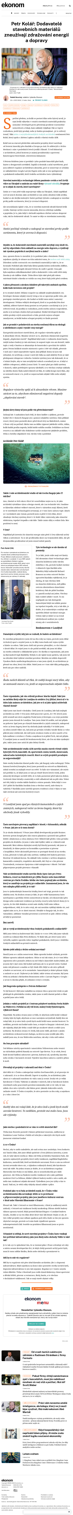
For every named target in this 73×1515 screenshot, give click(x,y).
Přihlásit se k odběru (36, 1324)
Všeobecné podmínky (27, 1499)
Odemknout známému (43, 1288)
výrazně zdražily (51, 183)
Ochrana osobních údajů (48, 1499)
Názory (16, 13)
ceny (5, 105)
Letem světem (31, 1453)
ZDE (53, 1333)
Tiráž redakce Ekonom (8, 1497)
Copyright (4, 1483)
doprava (30, 105)
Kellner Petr (55, 105)
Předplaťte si (47, 6)
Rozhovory (31, 13)
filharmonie (16, 108)
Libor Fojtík (16, 93)
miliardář (46, 105)
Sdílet (26, 1288)
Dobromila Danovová (23, 1501)
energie (23, 105)
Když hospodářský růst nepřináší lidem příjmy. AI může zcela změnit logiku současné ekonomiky (43, 1432)
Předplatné (5, 1499)
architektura (38, 105)
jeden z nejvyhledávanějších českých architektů (34, 134)
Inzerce (4, 1501)
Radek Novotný (16, 97)
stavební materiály (14, 105)
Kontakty (4, 1495)
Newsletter (24, 1497)
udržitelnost (25, 108)
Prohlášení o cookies (47, 1495)
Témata (23, 13)
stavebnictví (7, 108)
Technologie (41, 13)
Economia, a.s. (19, 1483)
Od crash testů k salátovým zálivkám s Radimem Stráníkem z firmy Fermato (44, 1355)
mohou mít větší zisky (59, 259)
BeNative (68, 13)
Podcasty (50, 13)
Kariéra (23, 1495)
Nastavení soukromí (46, 1497)
